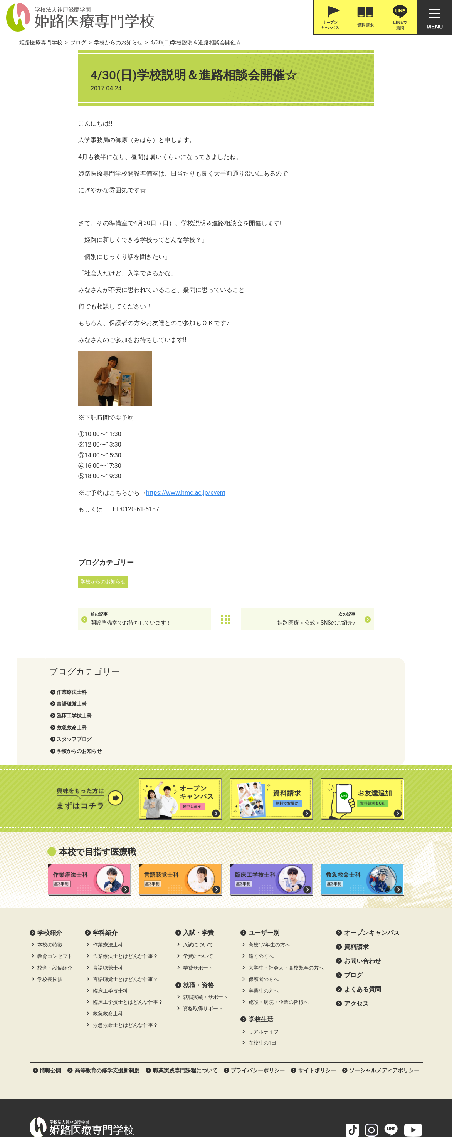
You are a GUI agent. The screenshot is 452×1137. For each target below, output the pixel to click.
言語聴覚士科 (55, 96)
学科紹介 (105, 825)
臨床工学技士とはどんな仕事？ (128, 895)
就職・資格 (198, 877)
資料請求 (356, 839)
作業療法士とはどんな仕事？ (125, 849)
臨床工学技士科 (57, 108)
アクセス (356, 895)
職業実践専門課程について (185, 963)
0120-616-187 (61, 1050)
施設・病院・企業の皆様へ (279, 895)
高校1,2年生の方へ (269, 837)
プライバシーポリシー (258, 963)
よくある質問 (362, 881)
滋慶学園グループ (337, 1102)
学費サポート (198, 860)
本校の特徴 (49, 837)
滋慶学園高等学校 (390, 1102)
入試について (198, 837)
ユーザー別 (264, 825)
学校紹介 (49, 825)
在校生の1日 (262, 935)
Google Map (144, 1039)
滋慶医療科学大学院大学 (186, 1102)
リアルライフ (264, 924)
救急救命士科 (55, 119)
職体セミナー (242, 1102)
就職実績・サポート (205, 890)
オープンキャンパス (372, 825)
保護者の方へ (264, 871)
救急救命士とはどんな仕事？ (125, 917)
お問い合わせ (362, 853)
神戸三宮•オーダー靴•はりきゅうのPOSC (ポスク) (91, 1102)
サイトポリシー (317, 963)
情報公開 (50, 963)
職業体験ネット (286, 1102)
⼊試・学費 (198, 825)
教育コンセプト (54, 849)
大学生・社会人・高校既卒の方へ (286, 860)
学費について (198, 849)
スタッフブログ (57, 131)
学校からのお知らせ (62, 143)
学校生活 (261, 911)
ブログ (353, 867)
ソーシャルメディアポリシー (384, 963)
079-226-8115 (101, 1050)
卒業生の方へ (264, 883)
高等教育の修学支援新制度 (107, 963)
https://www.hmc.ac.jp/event (234, 492)
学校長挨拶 (49, 871)
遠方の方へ (261, 849)
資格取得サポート (203, 901)
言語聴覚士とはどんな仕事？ (125, 871)
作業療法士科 (55, 84)
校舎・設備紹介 (54, 860)
